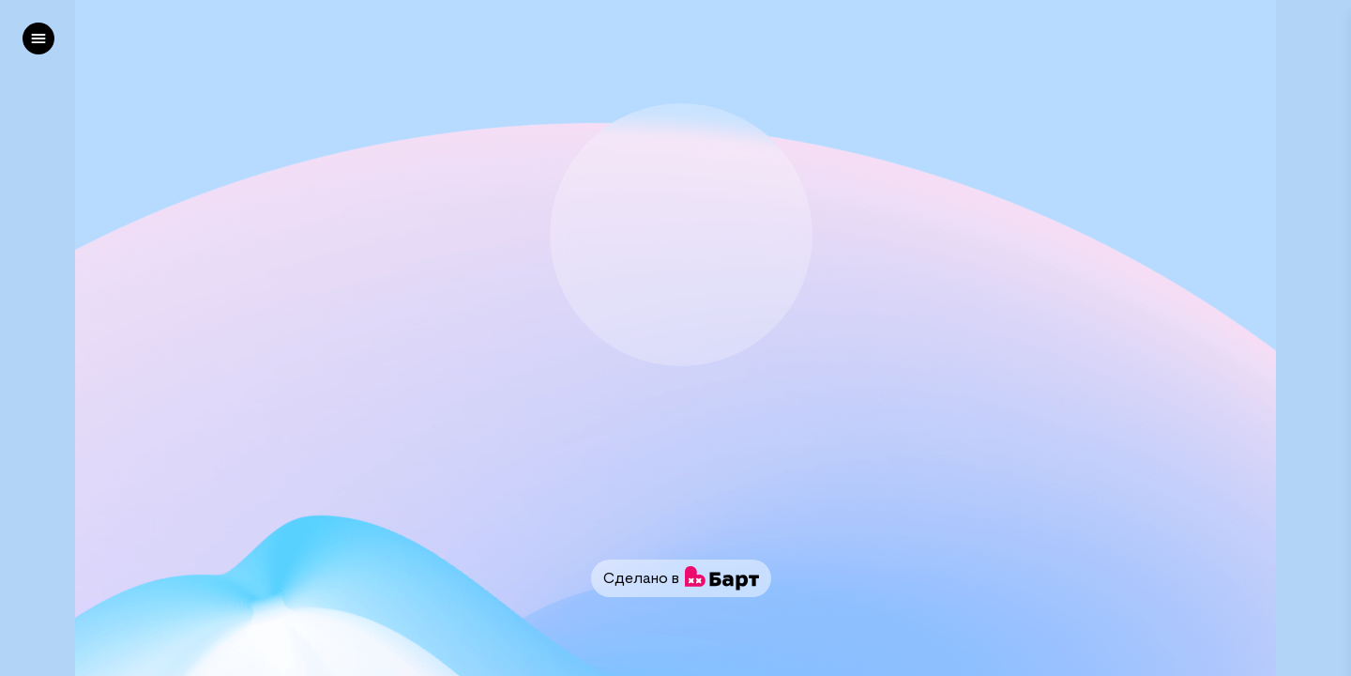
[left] (38, 38)
